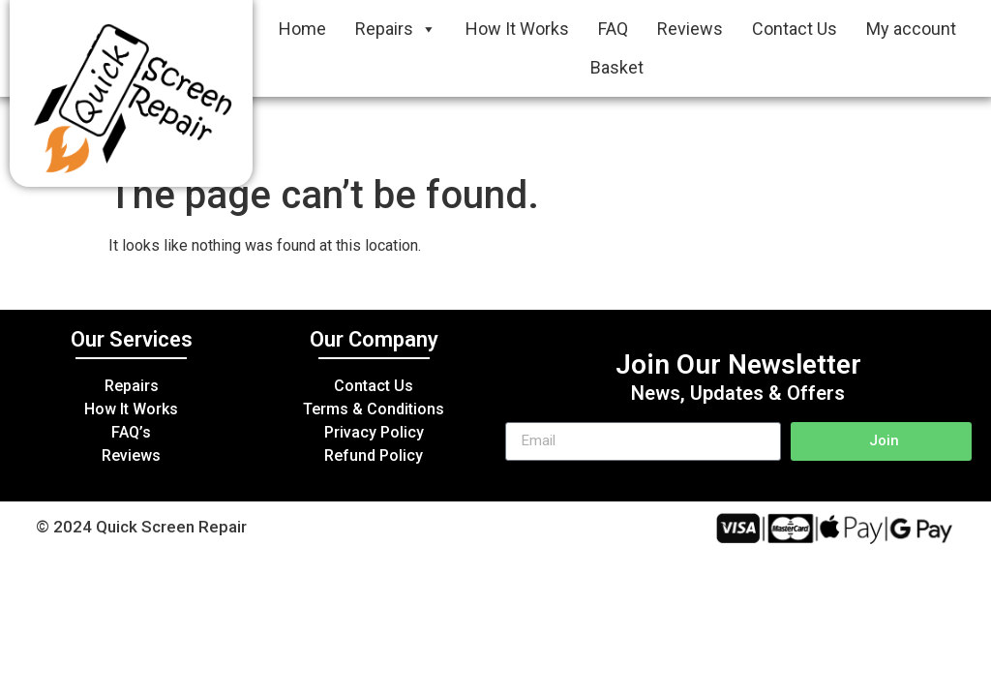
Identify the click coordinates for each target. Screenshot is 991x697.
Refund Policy (373, 455)
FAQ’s (131, 432)
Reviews (690, 28)
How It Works (517, 28)
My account (911, 28)
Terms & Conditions (373, 409)
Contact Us (794, 28)
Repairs (395, 28)
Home (302, 28)
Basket (617, 67)
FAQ (613, 28)
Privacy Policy (374, 432)
